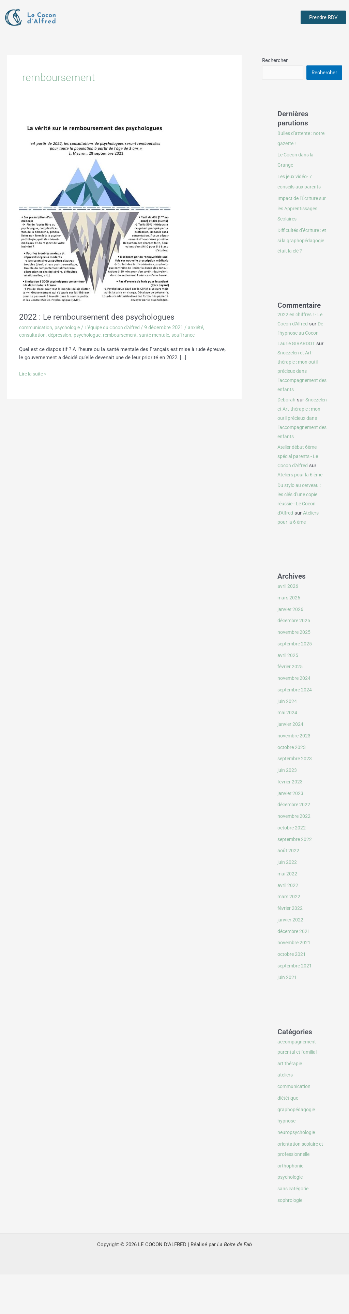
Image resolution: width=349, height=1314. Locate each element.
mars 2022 (289, 936)
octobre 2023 (292, 787)
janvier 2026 (291, 649)
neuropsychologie (297, 1172)
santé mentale (164, 335)
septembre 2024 (295, 729)
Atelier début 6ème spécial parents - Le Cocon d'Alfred (299, 486)
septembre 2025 (295, 683)
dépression (62, 335)
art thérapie (290, 1103)
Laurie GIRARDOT (297, 365)
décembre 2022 (294, 844)
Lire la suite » (34, 373)
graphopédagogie (297, 1149)
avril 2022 (288, 925)
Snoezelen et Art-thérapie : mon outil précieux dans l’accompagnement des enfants (299, 392)
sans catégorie (294, 1228)
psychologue (92, 335)
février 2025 (290, 706)
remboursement (127, 335)
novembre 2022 (294, 856)
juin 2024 (287, 741)
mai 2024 (287, 752)
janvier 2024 (291, 764)
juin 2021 (287, 1017)
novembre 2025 (294, 672)
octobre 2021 (292, 994)
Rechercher (275, 60)
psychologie (71, 327)
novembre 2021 (294, 982)
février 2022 (290, 948)
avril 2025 (288, 695)
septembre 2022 (295, 879)
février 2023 (290, 821)
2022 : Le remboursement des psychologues (102, 317)
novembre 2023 (294, 775)
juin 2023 (287, 810)
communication (37, 327)
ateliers (285, 1114)
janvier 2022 (291, 959)
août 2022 (288, 890)
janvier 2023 (291, 833)
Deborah (287, 421)
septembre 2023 (295, 798)
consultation (33, 335)
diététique (288, 1137)
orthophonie (291, 1205)
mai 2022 (287, 913)
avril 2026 (288, 626)
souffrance (194, 335)
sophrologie (291, 1240)
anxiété (207, 327)
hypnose (287, 1160)
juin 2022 (287, 902)
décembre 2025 (294, 660)
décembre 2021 (294, 971)
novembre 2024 (294, 718)
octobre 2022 (292, 867)
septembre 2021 (295, 1005)
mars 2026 (289, 637)
